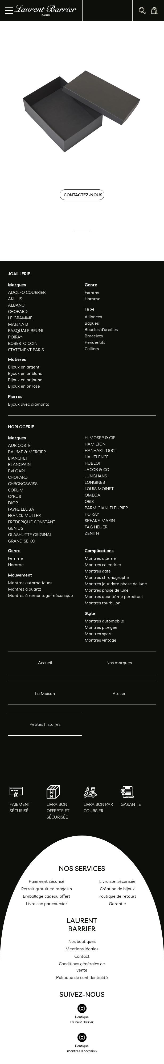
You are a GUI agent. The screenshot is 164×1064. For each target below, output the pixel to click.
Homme (92, 298)
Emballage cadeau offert (46, 896)
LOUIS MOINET (99, 488)
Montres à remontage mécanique (40, 595)
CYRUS (14, 496)
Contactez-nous (83, 194)
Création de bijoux (117, 888)
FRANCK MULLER (24, 515)
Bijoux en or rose (24, 386)
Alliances (93, 316)
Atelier (119, 693)
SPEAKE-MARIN (100, 520)
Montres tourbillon (102, 602)
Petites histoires (45, 724)
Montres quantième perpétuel (114, 596)
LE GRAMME (20, 317)
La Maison (45, 693)
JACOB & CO (97, 469)
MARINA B (18, 324)
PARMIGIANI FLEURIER (106, 507)
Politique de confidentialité (82, 977)
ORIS (89, 501)
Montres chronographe (107, 577)
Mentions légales (81, 948)
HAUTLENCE (97, 456)
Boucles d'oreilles (101, 329)
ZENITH (92, 533)
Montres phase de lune (107, 590)
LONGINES (95, 482)
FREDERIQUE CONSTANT (31, 521)
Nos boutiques (82, 941)
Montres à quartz (24, 589)
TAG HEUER (96, 526)
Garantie (117, 903)
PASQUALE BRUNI (25, 330)
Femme (92, 292)
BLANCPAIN (19, 464)
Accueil (45, 662)
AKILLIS (15, 298)
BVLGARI (16, 470)
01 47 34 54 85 (86, 238)
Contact (81, 956)
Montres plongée (101, 627)
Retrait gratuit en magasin (46, 888)
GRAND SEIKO (21, 541)
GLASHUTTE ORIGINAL (30, 534)
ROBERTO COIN (22, 343)
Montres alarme (100, 558)
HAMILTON (95, 444)
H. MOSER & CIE (100, 437)
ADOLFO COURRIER (27, 292)
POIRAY (15, 337)
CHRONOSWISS (23, 483)
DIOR (13, 502)
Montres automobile (104, 621)
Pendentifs (95, 342)
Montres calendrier (103, 564)
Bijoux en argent (23, 367)
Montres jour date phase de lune (116, 583)
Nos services (82, 868)
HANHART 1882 (100, 450)
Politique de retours (117, 896)
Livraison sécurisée (117, 881)
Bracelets (94, 335)
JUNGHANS (96, 475)
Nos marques (119, 662)
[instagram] (81, 1017)
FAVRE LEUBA (21, 509)
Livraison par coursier (46, 903)
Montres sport (98, 633)
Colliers (92, 348)
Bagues (92, 323)
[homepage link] (45, 10)
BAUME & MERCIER (27, 451)
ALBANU (16, 305)
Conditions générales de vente (82, 967)
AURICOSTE (19, 445)
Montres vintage (100, 640)
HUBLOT (93, 463)
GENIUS (15, 528)
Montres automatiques (30, 582)
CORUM (15, 490)
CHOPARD (18, 311)
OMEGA (92, 495)
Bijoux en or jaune (25, 379)
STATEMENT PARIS (26, 349)
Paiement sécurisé (46, 881)
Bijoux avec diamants (28, 404)
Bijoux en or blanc (25, 373)
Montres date (98, 571)
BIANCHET (18, 458)
